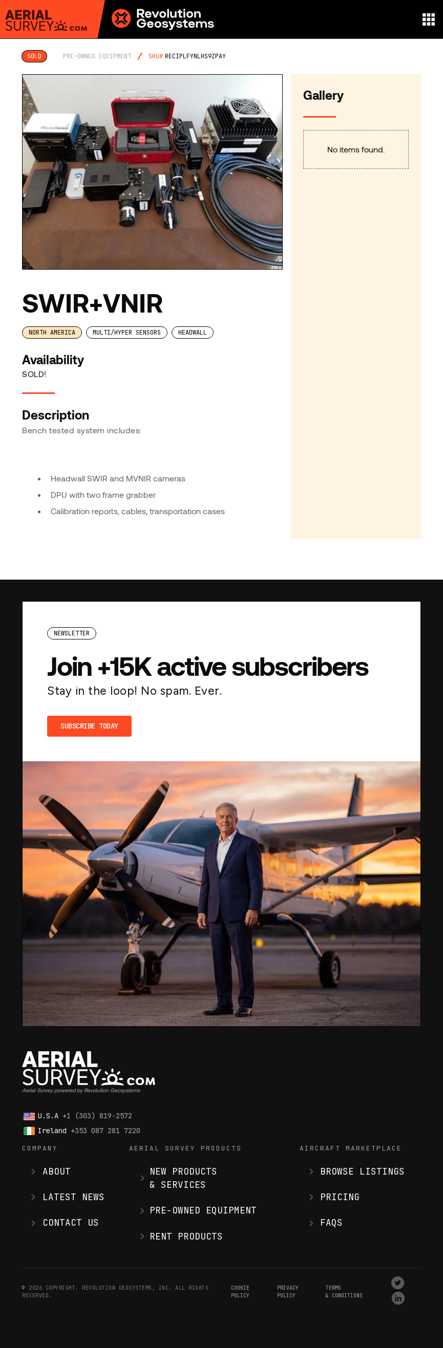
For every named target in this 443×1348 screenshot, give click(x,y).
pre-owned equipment (97, 56)
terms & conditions (344, 1292)
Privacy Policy (288, 1292)
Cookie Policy (240, 1292)
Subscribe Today (89, 726)
